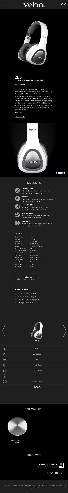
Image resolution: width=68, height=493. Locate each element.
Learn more (35, 488)
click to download (36, 278)
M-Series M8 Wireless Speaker (17, 441)
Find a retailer (20, 117)
